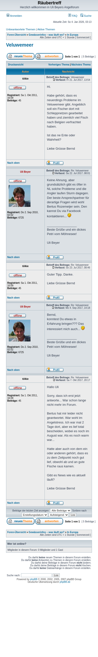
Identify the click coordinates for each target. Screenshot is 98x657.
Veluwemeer (19, 45)
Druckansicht (15, 64)
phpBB (33, 579)
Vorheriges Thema (58, 64)
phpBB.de (65, 582)
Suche (85, 15)
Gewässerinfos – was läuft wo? (46, 34)
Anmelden (14, 15)
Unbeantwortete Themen (20, 29)
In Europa (72, 34)
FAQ (72, 15)
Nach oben (13, 163)
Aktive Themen (46, 29)
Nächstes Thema (80, 64)
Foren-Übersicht (16, 34)
